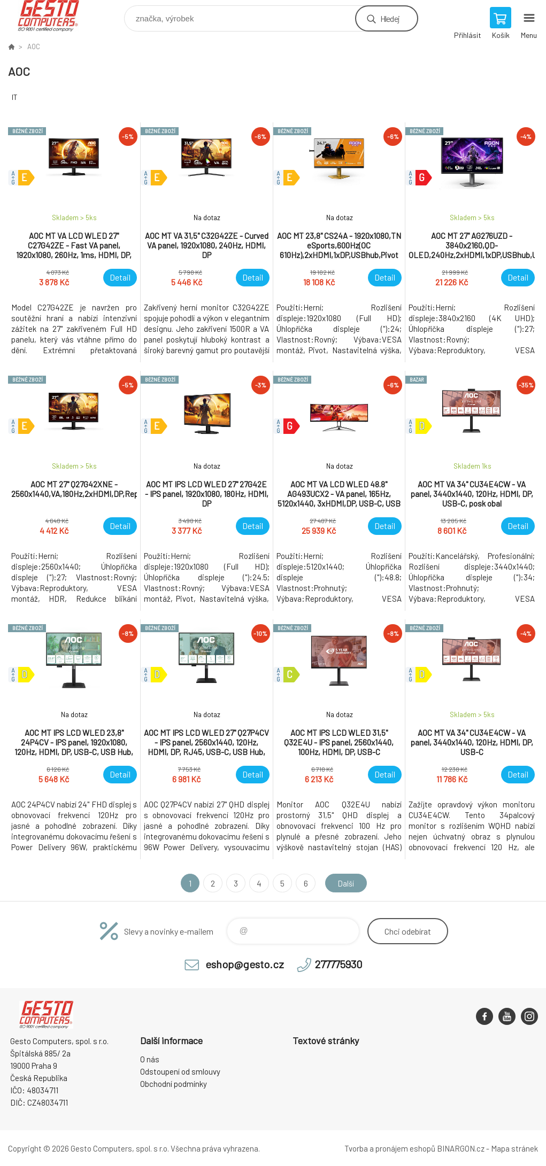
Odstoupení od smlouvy (180, 1071)
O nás (149, 1059)
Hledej (389, 18)
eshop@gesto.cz (244, 964)
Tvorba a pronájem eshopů (389, 1148)
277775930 (339, 964)
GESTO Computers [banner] (55, 16)
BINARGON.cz (461, 1148)
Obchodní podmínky (173, 1084)
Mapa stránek (514, 1148)
